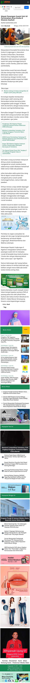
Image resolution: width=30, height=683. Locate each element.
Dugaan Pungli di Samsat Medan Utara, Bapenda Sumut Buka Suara (15, 519)
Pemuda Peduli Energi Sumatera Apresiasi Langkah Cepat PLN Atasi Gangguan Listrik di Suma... (9, 370)
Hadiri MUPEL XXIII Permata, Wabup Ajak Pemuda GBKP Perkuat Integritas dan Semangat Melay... (9, 380)
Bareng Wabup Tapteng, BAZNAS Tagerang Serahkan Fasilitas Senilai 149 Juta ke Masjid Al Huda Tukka (15, 477)
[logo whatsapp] (24, 681)
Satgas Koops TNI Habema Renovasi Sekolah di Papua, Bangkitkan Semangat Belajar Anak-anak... (10, 349)
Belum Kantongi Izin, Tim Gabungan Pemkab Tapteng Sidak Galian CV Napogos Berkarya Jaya (15, 525)
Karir (20, 661)
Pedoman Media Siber (20, 663)
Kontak (5, 661)
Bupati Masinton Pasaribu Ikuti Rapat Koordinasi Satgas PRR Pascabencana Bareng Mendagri (15, 463)
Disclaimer (13, 661)
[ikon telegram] (6, 681)
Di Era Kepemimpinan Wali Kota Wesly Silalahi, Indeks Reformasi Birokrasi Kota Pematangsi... (9, 360)
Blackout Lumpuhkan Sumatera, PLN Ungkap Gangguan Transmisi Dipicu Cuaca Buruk (13, 131)
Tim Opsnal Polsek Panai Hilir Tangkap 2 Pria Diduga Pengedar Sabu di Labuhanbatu (14, 151)
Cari (26, 7)
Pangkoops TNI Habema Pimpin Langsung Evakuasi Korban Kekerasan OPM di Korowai (14, 125)
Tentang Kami (6, 663)
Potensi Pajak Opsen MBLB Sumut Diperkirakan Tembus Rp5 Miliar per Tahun (15, 456)
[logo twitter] (13, 681)
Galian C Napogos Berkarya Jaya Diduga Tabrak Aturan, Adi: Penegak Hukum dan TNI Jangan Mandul (15, 532)
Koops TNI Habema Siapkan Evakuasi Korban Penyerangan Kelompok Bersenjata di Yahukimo (13, 145)
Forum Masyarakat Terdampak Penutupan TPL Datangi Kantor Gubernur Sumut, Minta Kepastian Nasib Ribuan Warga (14, 541)
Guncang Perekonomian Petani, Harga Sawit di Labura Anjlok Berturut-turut (16, 470)
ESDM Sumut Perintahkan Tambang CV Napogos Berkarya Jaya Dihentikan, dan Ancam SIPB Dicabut (14, 138)
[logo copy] (20, 681)
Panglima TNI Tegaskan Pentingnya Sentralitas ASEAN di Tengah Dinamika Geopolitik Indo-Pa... (10, 339)
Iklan (25, 661)
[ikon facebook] (9, 681)
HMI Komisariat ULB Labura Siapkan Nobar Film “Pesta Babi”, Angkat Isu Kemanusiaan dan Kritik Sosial (15, 548)
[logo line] (16, 681)
